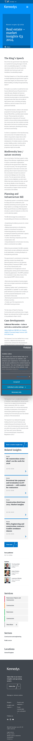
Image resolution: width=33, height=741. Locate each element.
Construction (9, 605)
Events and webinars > (20, 728)
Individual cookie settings (16, 387)
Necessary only (16, 392)
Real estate (8, 612)
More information (22, 376)
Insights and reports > (10, 731)
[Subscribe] (14, 711)
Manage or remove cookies (15, 720)
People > (9, 727)
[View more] (11, 544)
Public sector (16, 653)
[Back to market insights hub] (16, 444)
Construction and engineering (16, 641)
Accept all (16, 382)
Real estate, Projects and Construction (12, 599)
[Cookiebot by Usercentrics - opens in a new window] (23, 348)
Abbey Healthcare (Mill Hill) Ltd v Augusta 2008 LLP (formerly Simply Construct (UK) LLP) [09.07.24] (15, 332)
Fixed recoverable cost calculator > (21, 735)
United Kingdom (16, 673)
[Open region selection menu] (10, 1)
